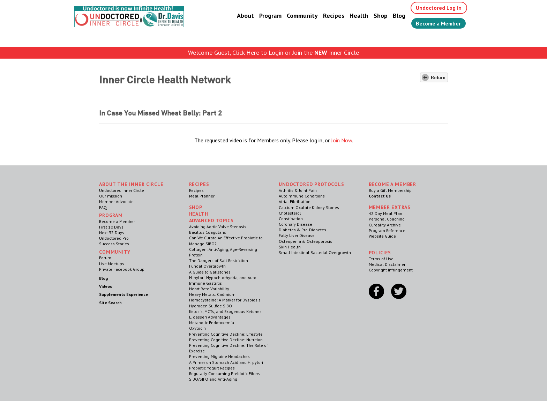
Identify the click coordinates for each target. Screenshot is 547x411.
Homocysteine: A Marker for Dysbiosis (225, 299)
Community (299, 16)
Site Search (110, 302)
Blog (396, 16)
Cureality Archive (385, 224)
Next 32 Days (111, 232)
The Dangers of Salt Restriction (218, 260)
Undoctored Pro (114, 238)
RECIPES (199, 184)
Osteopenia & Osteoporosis (305, 241)
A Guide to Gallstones (210, 272)
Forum (105, 257)
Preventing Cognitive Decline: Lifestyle (226, 334)
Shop (378, 16)
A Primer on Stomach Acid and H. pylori (226, 362)
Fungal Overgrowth (207, 266)
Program (268, 16)
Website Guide (382, 236)
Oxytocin (197, 328)
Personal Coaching (387, 219)
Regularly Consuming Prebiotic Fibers (224, 373)
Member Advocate (116, 201)
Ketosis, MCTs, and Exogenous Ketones (225, 311)
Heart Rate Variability (209, 288)
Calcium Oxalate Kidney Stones (309, 207)
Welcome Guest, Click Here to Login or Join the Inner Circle (273, 52)
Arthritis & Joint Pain (298, 190)
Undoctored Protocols (311, 184)
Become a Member (437, 23)
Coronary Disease (295, 224)
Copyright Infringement (391, 269)
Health (356, 16)
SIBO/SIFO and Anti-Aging (213, 379)
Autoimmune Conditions (302, 196)
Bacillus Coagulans (207, 232)
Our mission (110, 196)
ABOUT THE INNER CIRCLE (131, 184)
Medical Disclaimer (387, 264)
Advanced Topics (211, 220)
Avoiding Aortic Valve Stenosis (217, 226)
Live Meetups (111, 263)
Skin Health (290, 246)
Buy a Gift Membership (390, 190)
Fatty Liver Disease (297, 235)
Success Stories (114, 243)
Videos (105, 286)
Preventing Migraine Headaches (219, 356)
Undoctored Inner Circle (121, 190)
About (243, 16)
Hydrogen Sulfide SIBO (210, 305)
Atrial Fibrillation (294, 201)
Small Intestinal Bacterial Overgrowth (315, 252)
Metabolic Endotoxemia (211, 322)
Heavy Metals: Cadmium (212, 294)
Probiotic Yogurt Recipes (212, 368)
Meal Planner (202, 196)
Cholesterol (290, 213)
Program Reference (387, 230)
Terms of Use (381, 258)
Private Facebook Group (121, 269)
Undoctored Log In (437, 7)
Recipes (331, 16)
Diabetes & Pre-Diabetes (302, 229)
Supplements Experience (123, 294)
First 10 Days (111, 227)
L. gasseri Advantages (210, 317)
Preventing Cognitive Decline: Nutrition (226, 339)
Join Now (341, 140)
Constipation (291, 218)
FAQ (103, 207)
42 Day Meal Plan (385, 213)
